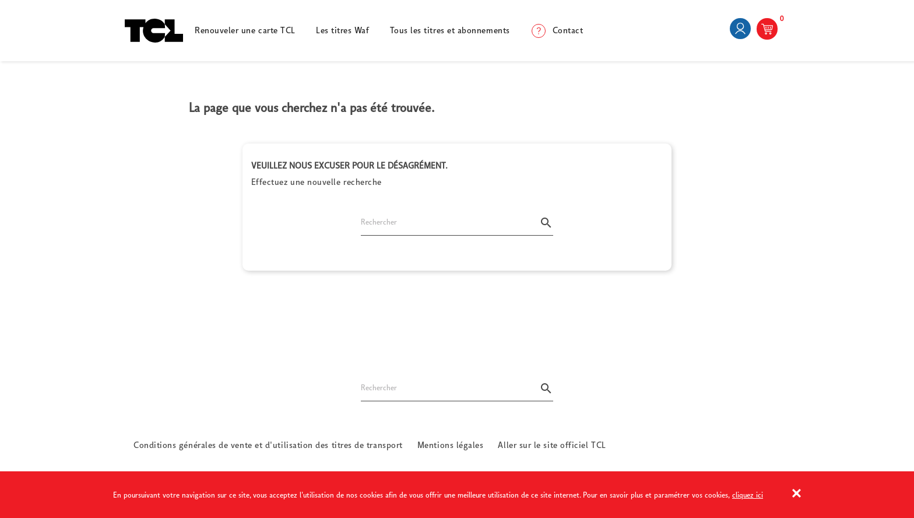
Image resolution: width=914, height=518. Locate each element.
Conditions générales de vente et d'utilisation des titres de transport (268, 444)
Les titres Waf (343, 30)
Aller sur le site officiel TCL (552, 444)
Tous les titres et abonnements (450, 30)
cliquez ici (747, 494)
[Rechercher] (457, 227)
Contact (568, 30)
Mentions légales (450, 444)
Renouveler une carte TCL (245, 30)
